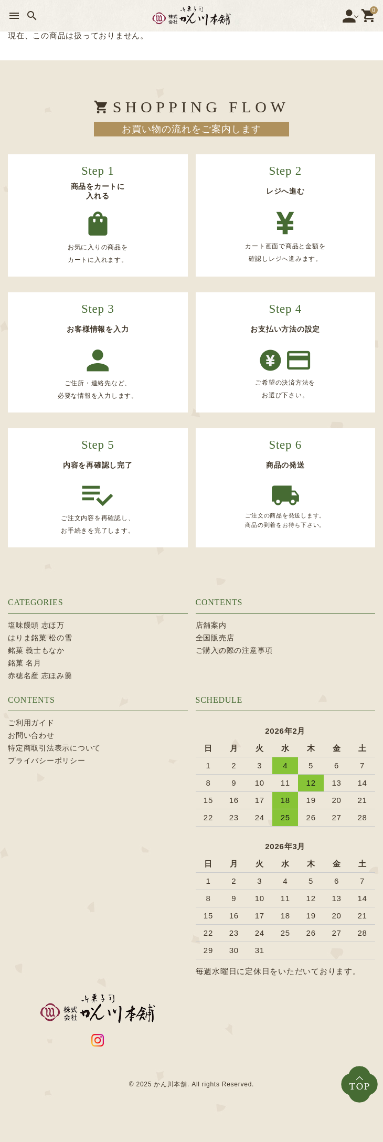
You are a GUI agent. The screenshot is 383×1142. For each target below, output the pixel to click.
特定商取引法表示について (54, 748)
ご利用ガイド (31, 722)
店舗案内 (211, 625)
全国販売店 (215, 637)
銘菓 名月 (24, 663)
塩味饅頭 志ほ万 (36, 625)
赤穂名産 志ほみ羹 (40, 675)
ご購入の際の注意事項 (234, 650)
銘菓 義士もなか (36, 650)
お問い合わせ (31, 735)
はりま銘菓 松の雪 (40, 637)
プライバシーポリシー (47, 760)
